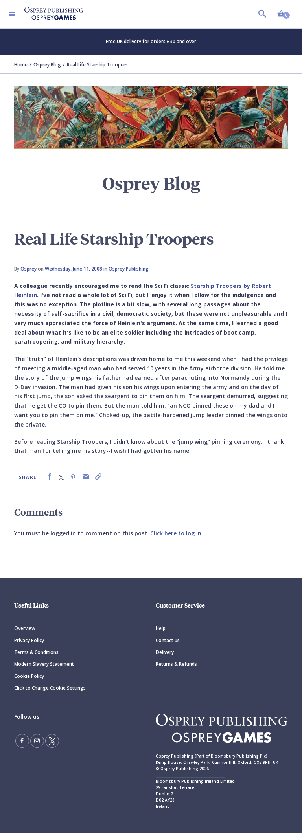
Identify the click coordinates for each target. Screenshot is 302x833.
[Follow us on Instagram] (36, 740)
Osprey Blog (47, 64)
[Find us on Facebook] (22, 740)
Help (161, 628)
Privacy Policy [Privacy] (29, 640)
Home (21, 64)
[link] (49, 476)
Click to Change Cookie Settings (50, 688)
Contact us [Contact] (168, 640)
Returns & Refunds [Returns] (176, 664)
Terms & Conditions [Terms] (36, 652)
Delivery (165, 652)
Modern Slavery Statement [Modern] (44, 664)
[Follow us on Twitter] (51, 740)
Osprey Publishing (129, 268)
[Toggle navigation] (12, 14)
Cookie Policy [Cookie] (29, 676)
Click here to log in (175, 533)
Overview (24, 628)
